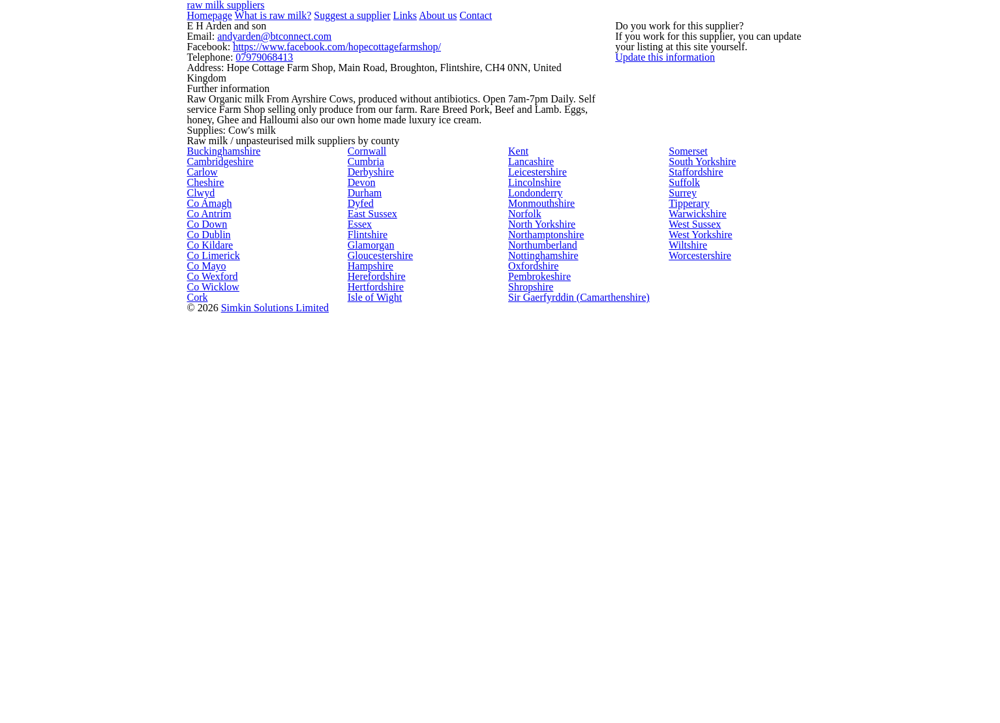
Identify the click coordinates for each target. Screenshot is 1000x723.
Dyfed (358, 441)
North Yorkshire (537, 501)
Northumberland (539, 561)
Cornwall (363, 291)
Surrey (681, 411)
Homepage (207, 17)
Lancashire (528, 321)
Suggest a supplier (331, 17)
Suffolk (681, 381)
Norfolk (522, 471)
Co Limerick (208, 591)
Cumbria (363, 321)
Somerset (687, 291)
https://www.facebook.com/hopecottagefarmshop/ (318, 78)
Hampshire (368, 621)
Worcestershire (698, 591)
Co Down (203, 501)
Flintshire (365, 531)
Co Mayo (203, 621)
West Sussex (692, 501)
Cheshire (203, 381)
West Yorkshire (697, 531)
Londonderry (532, 411)
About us (404, 17)
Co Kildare (206, 561)
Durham (363, 411)
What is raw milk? (262, 17)
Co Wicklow (208, 681)
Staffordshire (693, 351)
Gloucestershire (377, 591)
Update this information (687, 135)
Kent (517, 291)
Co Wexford (208, 651)
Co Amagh (205, 441)
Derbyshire (368, 351)
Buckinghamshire (219, 291)
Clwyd (197, 411)
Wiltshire (686, 561)
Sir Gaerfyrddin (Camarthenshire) (568, 711)
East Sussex (370, 471)
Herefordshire (374, 651)
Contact (437, 17)
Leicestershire (534, 351)
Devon (359, 381)
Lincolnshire (530, 381)
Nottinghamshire (539, 591)
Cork (195, 711)
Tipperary (687, 441)
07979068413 (255, 90)
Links (376, 17)
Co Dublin (204, 531)
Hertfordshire (373, 681)
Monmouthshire (538, 441)
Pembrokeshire (536, 651)
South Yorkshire (697, 321)
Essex (358, 501)
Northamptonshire (542, 531)
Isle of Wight (371, 711)
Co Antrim (205, 471)
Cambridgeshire (216, 321)
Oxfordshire (530, 621)
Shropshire (528, 681)
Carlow (199, 351)
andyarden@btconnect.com (263, 67)
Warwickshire (694, 471)
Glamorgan (368, 561)
